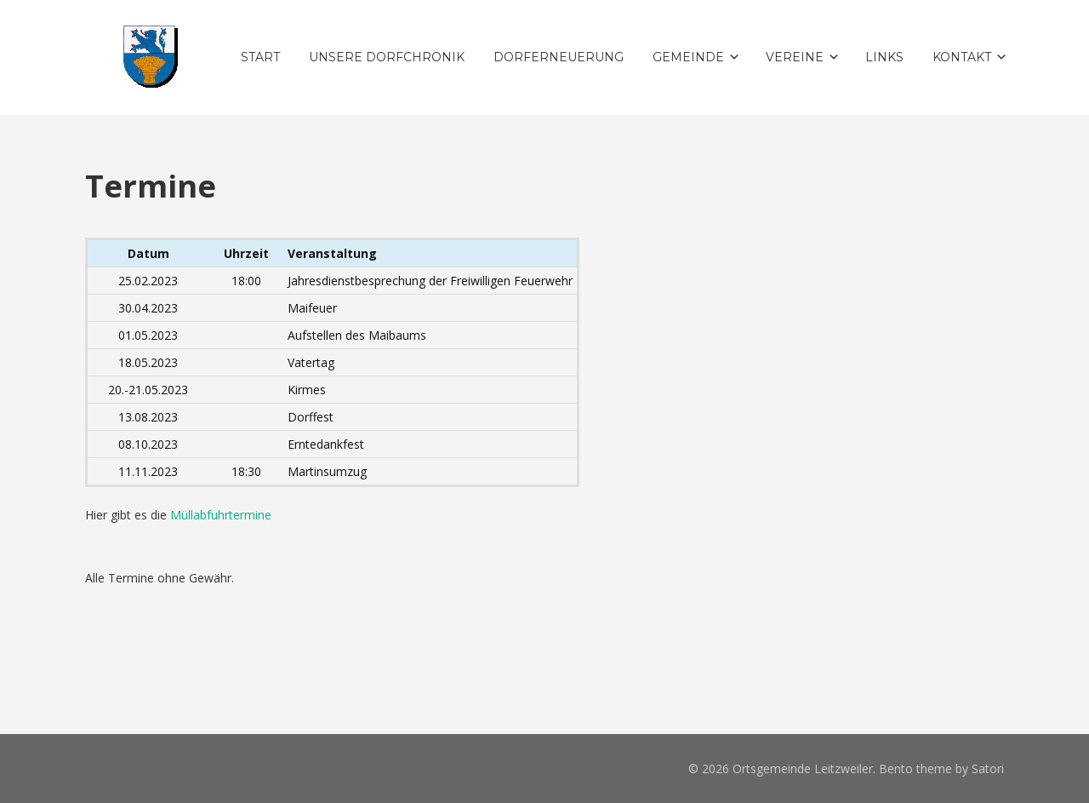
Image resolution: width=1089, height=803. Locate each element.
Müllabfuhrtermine (220, 515)
